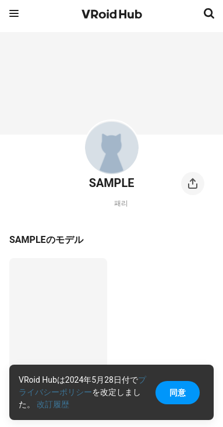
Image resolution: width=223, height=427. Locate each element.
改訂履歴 (53, 404)
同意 (177, 392)
